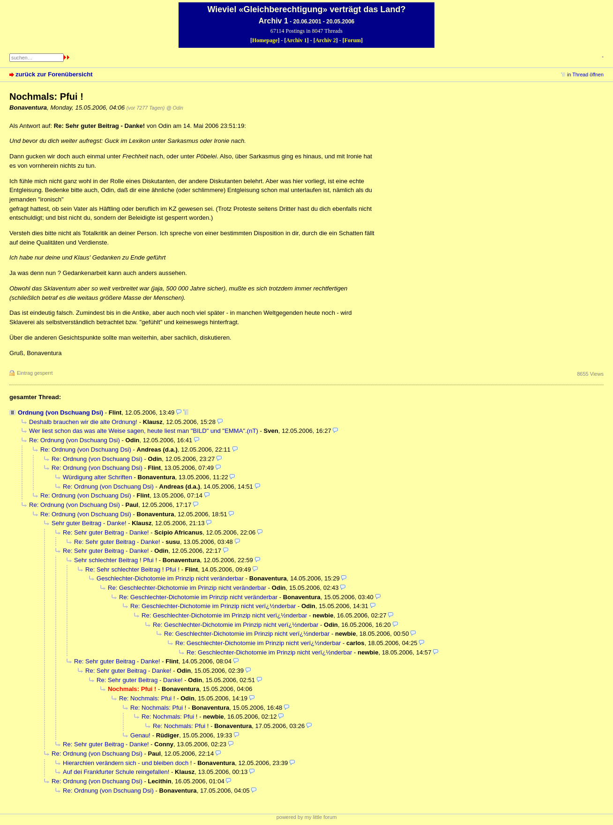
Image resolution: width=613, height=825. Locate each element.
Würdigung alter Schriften (97, 477)
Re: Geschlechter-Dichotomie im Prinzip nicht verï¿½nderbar (213, 605)
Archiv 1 (296, 40)
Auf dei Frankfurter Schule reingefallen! (116, 771)
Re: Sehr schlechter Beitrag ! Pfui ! (132, 569)
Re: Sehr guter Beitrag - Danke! (106, 532)
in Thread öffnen (585, 74)
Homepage (265, 40)
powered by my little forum (307, 817)
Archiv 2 (325, 40)
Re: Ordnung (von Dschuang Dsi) (74, 440)
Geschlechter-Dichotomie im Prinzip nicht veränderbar (170, 578)
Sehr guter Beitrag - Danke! (89, 523)
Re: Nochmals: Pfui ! (147, 698)
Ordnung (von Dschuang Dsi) (60, 412)
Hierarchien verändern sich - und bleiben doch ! (127, 762)
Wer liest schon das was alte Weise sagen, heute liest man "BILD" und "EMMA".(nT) (143, 430)
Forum (352, 40)
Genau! (140, 735)
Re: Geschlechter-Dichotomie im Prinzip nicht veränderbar (187, 587)
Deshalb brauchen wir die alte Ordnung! (83, 421)
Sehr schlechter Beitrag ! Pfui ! (115, 560)
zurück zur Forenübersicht (54, 74)
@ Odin (174, 108)
